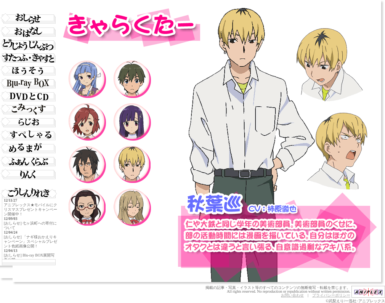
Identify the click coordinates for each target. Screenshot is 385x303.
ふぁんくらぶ (28, 161)
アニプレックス (368, 292)
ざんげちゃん (132, 122)
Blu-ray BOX (28, 83)
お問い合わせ (292, 295)
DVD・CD (28, 96)
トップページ (28, 5)
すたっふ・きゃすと (28, 57)
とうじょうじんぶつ (28, 44)
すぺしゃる (28, 135)
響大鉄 (87, 164)
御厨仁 (132, 79)
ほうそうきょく (28, 70)
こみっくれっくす (28, 109)
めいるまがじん (28, 148)
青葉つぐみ (87, 122)
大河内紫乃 (132, 207)
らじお (28, 122)
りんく (28, 174)
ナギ (87, 79)
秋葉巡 (132, 164)
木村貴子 (87, 207)
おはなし (28, 31)
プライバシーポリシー (331, 295)
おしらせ (28, 18)
